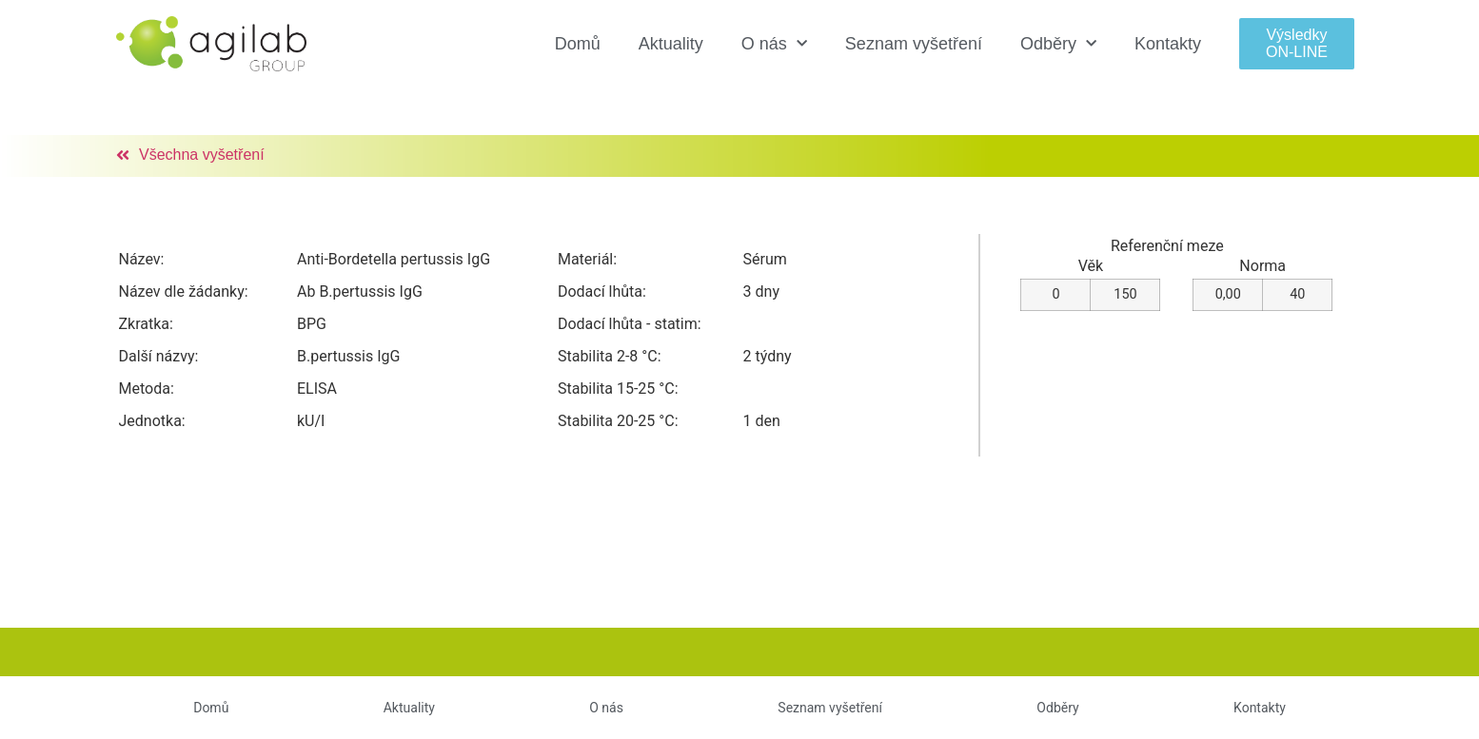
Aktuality (671, 43)
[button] (1296, 43)
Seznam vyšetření (913, 43)
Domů (578, 43)
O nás (774, 44)
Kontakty (1167, 43)
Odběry (1058, 44)
